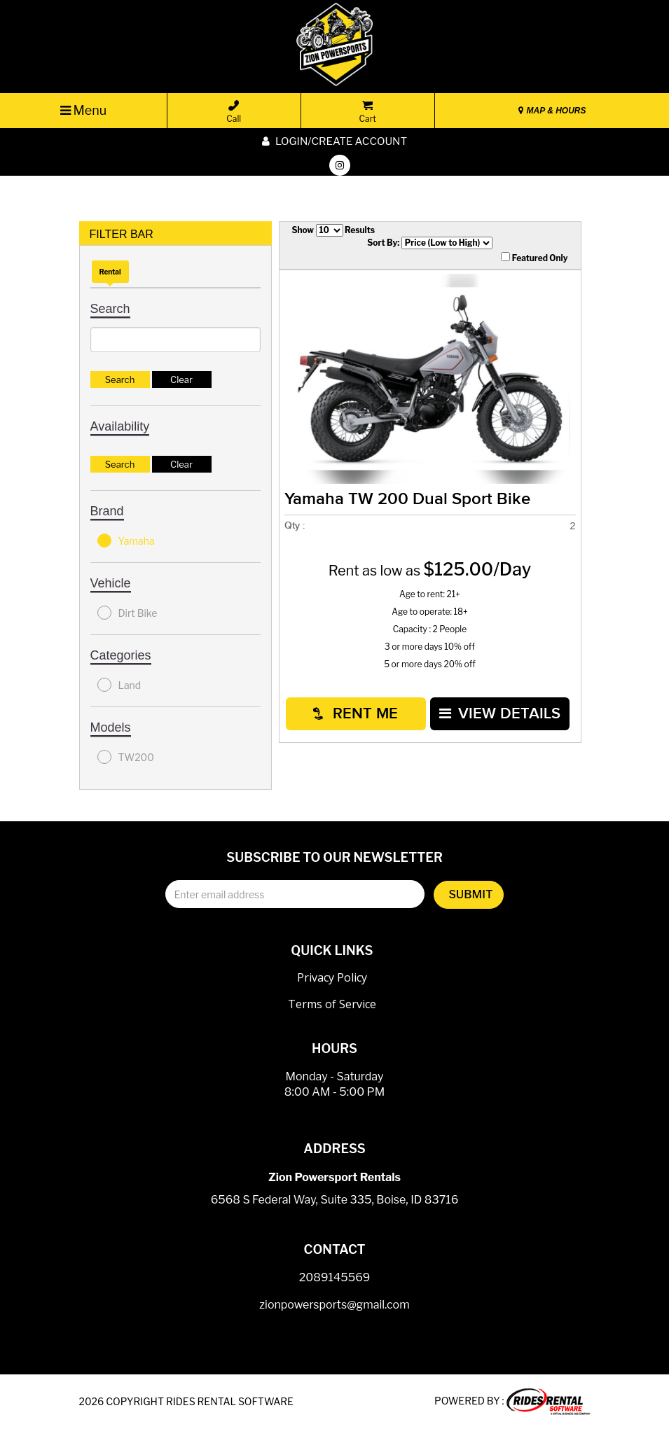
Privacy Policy (332, 977)
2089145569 (335, 1277)
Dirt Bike (127, 613)
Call (233, 112)
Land (119, 685)
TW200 (125, 757)
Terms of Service (332, 1004)
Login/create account (334, 141)
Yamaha (126, 541)
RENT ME (355, 713)
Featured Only (534, 257)
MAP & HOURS (552, 111)
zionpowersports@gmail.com (334, 1304)
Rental (110, 271)
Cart (367, 112)
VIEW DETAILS (499, 713)
